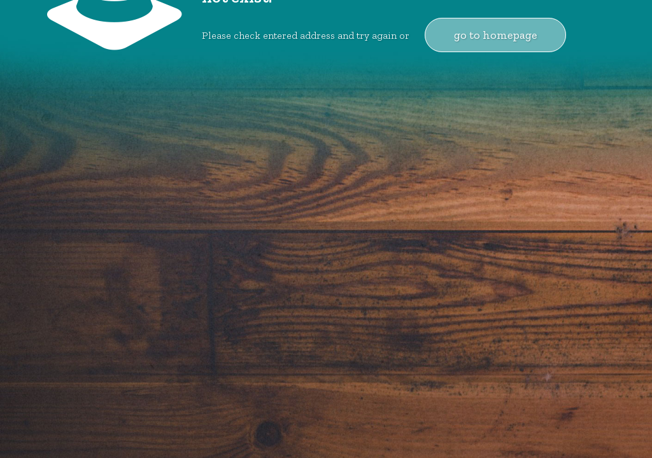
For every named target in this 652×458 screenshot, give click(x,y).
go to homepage (495, 35)
